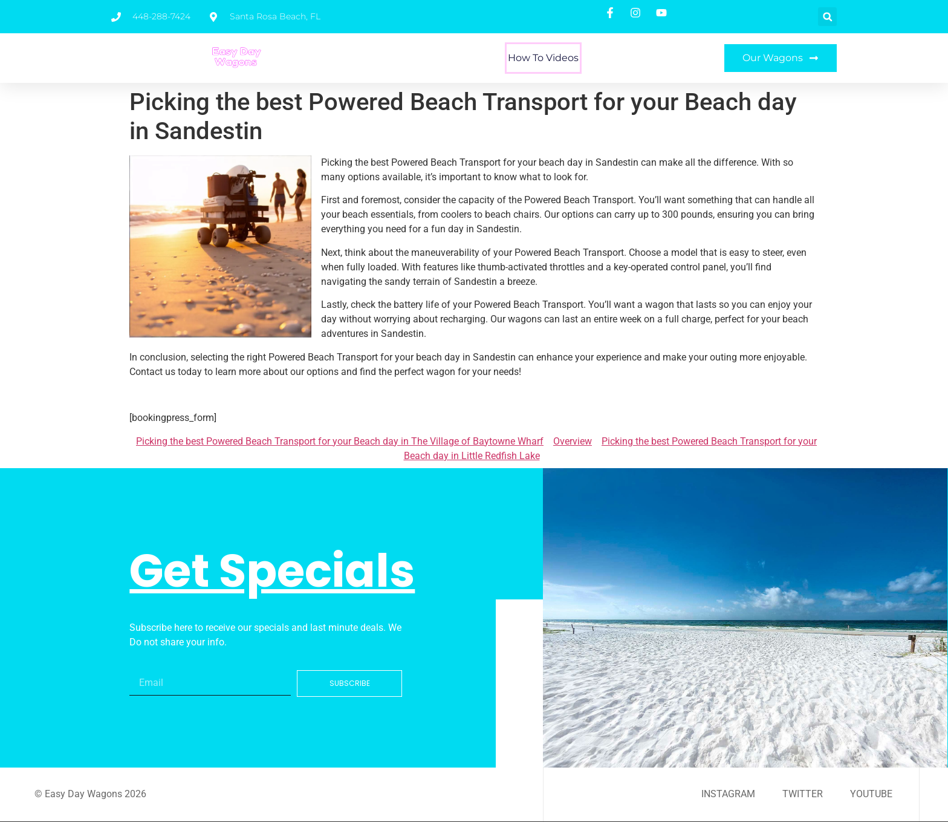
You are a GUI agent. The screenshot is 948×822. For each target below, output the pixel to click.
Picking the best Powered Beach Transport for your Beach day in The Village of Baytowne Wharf (340, 441)
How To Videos (543, 58)
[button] (827, 16)
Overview (572, 441)
